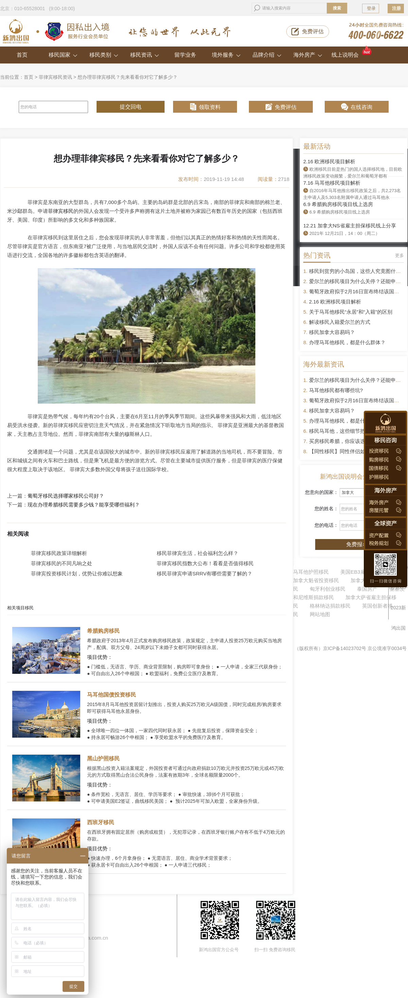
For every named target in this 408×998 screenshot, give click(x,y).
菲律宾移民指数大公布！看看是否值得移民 (205, 563)
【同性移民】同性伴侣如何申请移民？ (352, 451)
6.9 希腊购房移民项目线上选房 (338, 204)
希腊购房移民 (103, 631)
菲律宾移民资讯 (55, 77)
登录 (371, 8)
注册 (396, 8)
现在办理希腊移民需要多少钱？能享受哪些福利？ (84, 504)
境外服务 (226, 55)
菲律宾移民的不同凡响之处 (61, 563)
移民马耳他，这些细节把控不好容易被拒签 (357, 431)
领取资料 (210, 107)
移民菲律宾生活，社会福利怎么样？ (197, 553)
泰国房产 (367, 589)
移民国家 (63, 55)
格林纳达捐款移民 (330, 606)
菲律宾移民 (60, 211)
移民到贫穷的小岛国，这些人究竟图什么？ (357, 271)
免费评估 (313, 31)
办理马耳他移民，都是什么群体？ (347, 342)
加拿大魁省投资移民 (316, 580)
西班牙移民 (100, 822)
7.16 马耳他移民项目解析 (331, 183)
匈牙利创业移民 (327, 589)
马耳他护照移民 (311, 572)
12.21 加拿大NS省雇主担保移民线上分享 (349, 225)
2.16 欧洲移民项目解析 (329, 161)
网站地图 (320, 614)
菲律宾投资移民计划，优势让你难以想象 (77, 573)
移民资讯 (144, 55)
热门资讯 (316, 255)
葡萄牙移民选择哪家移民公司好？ (66, 496)
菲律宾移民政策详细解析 (59, 553)
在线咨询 (361, 107)
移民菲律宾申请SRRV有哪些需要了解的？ (204, 573)
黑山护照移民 (103, 758)
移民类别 (103, 55)
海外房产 (307, 55)
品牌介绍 (267, 55)
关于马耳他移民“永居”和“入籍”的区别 (350, 312)
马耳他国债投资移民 (111, 695)
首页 (22, 55)
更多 (399, 255)
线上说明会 (352, 52)
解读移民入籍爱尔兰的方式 (339, 322)
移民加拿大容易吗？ (332, 332)
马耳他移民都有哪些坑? (336, 390)
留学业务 (185, 55)
